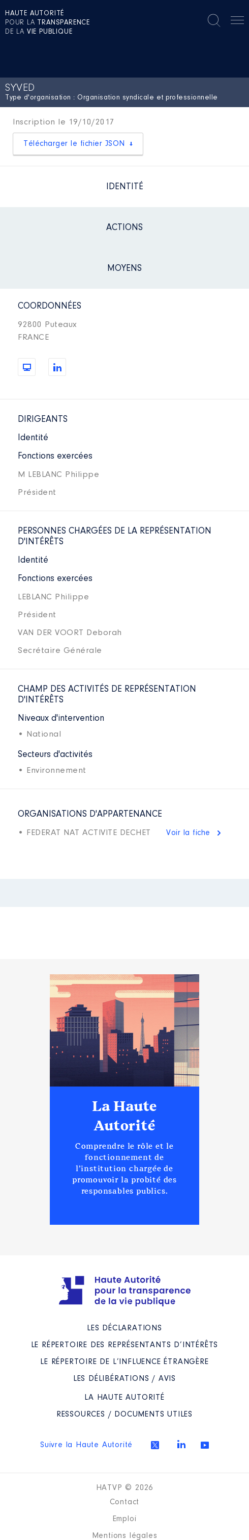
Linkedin (181, 1444)
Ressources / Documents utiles (124, 1414)
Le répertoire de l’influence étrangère (124, 1362)
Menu (237, 22)
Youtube (205, 1445)
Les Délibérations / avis (124, 1379)
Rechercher (214, 20)
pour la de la (47, 23)
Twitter (155, 1445)
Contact (125, 1502)
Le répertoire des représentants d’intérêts (125, 1345)
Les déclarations (124, 1328)
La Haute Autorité (124, 1116)
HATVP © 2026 (124, 1488)
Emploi (125, 1519)
